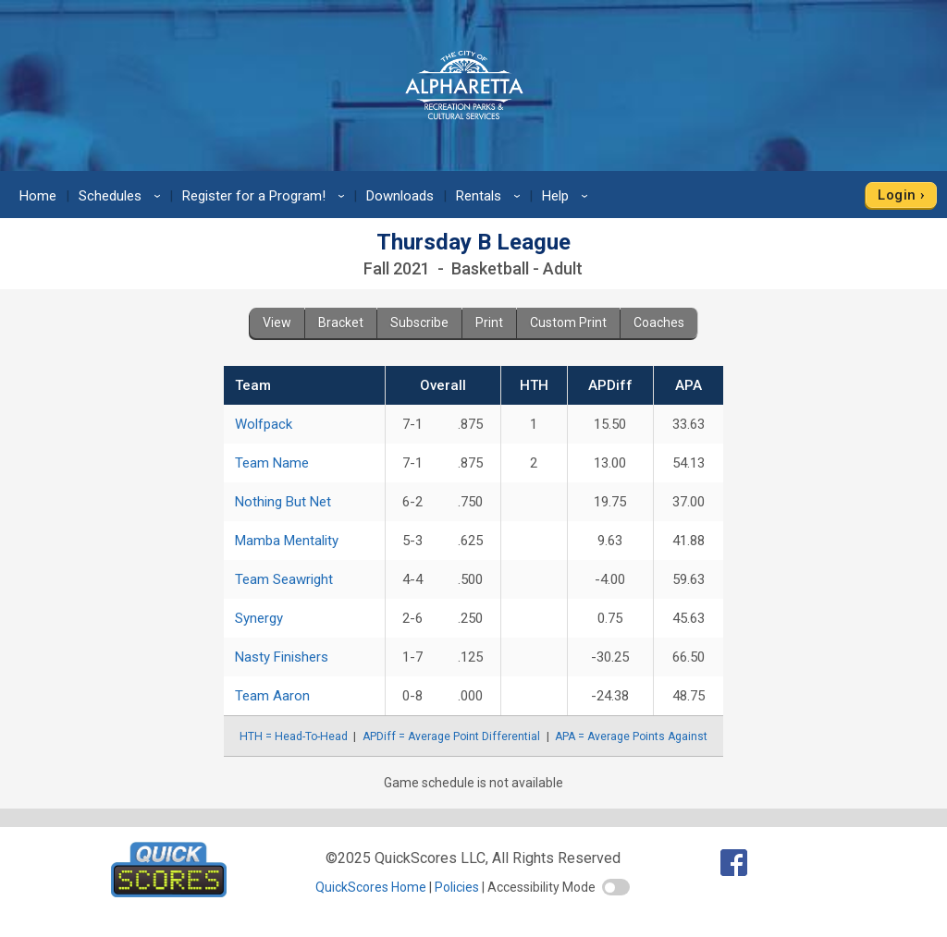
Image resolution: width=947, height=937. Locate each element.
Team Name (272, 463)
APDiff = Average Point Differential (451, 736)
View (277, 322)
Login (897, 195)
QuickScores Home (370, 887)
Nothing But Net (283, 501)
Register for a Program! (266, 196)
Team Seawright (284, 579)
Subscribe (419, 322)
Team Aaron (272, 696)
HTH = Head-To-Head (294, 736)
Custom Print (568, 322)
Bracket (340, 322)
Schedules (122, 196)
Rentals (491, 196)
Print (489, 322)
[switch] (616, 887)
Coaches (658, 322)
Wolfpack (263, 424)
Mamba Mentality (286, 540)
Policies (457, 887)
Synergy (259, 618)
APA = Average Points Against (631, 736)
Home (37, 196)
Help (568, 196)
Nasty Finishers (281, 657)
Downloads (400, 196)
